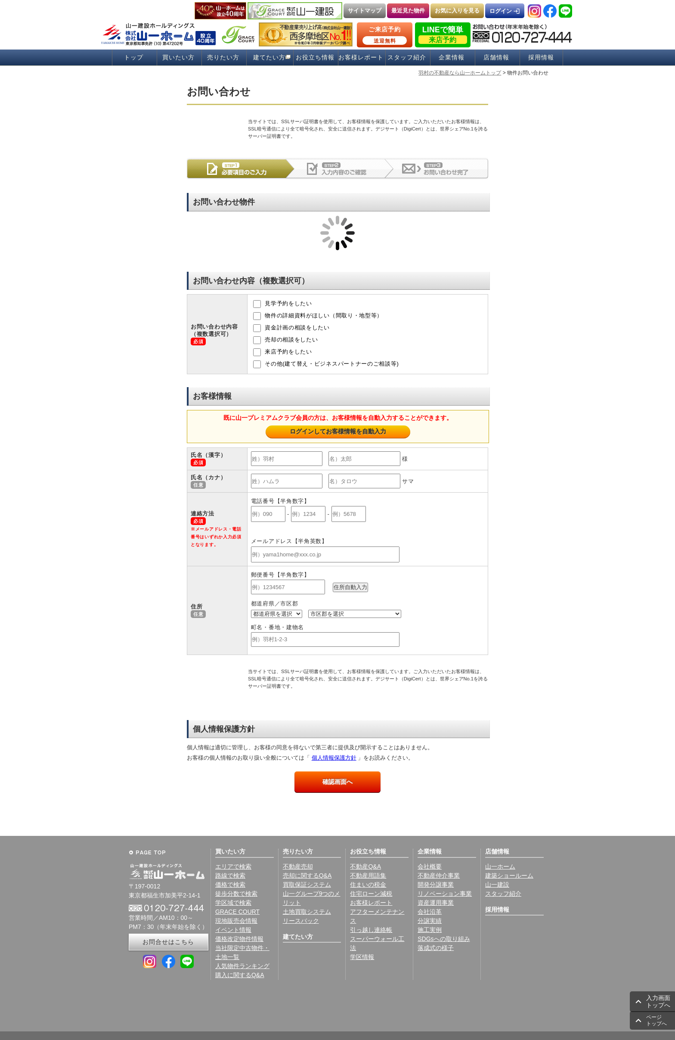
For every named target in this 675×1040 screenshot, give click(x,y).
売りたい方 (223, 57)
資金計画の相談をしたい (291, 328)
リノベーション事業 (445, 893)
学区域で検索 (233, 902)
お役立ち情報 (315, 57)
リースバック (301, 920)
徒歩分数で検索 (236, 893)
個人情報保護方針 (334, 757)
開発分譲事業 (436, 884)
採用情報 (541, 57)
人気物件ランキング (242, 965)
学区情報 (362, 956)
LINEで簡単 (442, 34)
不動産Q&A (365, 866)
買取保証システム (307, 884)
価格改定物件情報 (239, 938)
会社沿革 (430, 911)
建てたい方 (269, 57)
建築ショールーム (509, 875)
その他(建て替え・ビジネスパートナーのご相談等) (326, 364)
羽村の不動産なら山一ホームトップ (459, 73)
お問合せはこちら (168, 941)
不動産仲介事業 (439, 875)
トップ (133, 57)
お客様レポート (361, 57)
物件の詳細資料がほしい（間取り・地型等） (318, 316)
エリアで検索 (233, 866)
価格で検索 (230, 884)
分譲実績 (430, 920)
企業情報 (451, 57)
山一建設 (497, 884)
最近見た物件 (408, 10)
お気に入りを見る (457, 10)
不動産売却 (298, 866)
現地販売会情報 (236, 920)
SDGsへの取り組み (444, 938)
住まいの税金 (368, 884)
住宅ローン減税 (371, 893)
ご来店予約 (384, 35)
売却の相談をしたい (285, 340)
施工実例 (430, 929)
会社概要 (430, 866)
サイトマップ (364, 10)
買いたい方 (178, 57)
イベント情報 (233, 929)
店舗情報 (496, 57)
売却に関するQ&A (307, 875)
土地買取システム (307, 911)
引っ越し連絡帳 (371, 929)
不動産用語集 (368, 875)
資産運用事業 (436, 902)
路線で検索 (230, 875)
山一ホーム (500, 866)
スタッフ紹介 (406, 57)
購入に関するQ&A (239, 975)
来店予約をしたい (282, 352)
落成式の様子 (436, 947)
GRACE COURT (237, 911)
